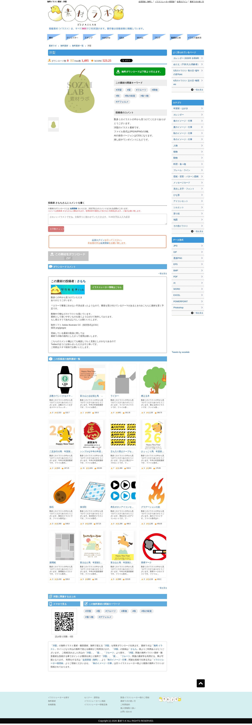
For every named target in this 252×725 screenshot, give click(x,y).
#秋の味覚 (130, 95)
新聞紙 (53, 564)
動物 (175, 158)
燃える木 (145, 397)
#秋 (117, 95)
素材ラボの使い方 (197, 2)
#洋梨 (119, 90)
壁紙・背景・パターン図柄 (185, 176)
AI (174, 283)
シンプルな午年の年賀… (91, 453)
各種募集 (52, 706)
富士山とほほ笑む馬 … (91, 397)
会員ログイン (182, 2)
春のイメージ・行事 (182, 121)
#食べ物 (145, 95)
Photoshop (178, 307)
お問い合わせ (126, 713)
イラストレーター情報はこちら (107, 288)
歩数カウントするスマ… (61, 397)
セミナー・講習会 (92, 699)
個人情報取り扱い (128, 709)
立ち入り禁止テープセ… (122, 453)
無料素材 (64, 46)
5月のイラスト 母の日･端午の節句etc (186, 72)
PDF (175, 276)
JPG (175, 246)
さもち (81, 282)
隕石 (52, 508)
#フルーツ (141, 90)
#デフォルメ (122, 101)
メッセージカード (181, 182)
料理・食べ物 (179, 164)
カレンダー (178, 114)
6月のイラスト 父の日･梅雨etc (186, 82)
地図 (175, 219)
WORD (176, 289)
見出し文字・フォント (183, 189)
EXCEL (176, 295)
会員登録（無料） (146, 2)
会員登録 (73, 208)
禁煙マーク (146, 564)
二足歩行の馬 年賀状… (61, 453)
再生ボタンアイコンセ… (122, 508)
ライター (115, 397)
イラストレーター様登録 (165, 2)
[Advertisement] (167, 10)
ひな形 (176, 195)
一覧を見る (162, 275)
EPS (175, 264)
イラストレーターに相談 (94, 702)
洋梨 (55, 647)
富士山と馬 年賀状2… (91, 564)
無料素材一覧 (78, 46)
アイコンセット (180, 201)
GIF (175, 252)
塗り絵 (176, 213)
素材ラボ (53, 46)
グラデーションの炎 (150, 508)
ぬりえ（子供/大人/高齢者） (186, 64)
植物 (175, 152)
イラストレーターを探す (58, 699)
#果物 (155, 90)
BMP (175, 270)
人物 (175, 145)
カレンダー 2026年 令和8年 (186, 58)
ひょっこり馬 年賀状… (152, 453)
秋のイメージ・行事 (117, 661)
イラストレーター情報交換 (95, 706)
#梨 (129, 90)
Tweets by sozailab (180, 352)
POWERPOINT (180, 301)
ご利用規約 (125, 706)
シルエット (178, 207)
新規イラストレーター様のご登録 (134, 699)
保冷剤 (83, 508)
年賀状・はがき (180, 108)
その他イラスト (180, 226)
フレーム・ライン (181, 170)
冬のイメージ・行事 (182, 139)
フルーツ (110, 654)
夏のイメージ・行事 (182, 127)
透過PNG (177, 258)
